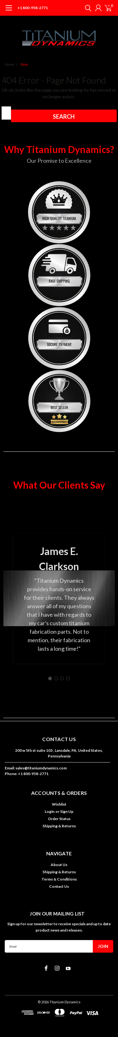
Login (49, 811)
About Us (59, 864)
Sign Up (66, 811)
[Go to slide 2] (56, 678)
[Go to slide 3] (62, 678)
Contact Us (59, 886)
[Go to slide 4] (68, 678)
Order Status (59, 818)
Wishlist (59, 804)
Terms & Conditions (59, 879)
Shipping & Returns (59, 826)
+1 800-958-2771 (32, 7)
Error (24, 65)
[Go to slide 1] (50, 678)
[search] (86, 8)
